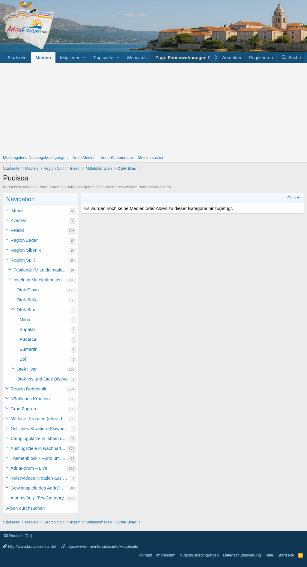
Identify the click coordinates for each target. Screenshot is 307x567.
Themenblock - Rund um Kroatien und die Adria (38, 458)
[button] (84, 57)
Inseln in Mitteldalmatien (37, 279)
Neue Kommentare (116, 157)
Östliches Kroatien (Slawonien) (40, 428)
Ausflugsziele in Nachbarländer (38, 448)
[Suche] (291, 57)
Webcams (137, 57)
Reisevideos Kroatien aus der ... (40, 478)
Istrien (16, 210)
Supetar (27, 329)
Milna (24, 319)
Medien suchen (151, 157)
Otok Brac (26, 309)
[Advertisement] (153, 108)
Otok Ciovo (27, 289)
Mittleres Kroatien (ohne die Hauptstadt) (39, 418)
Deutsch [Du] (18, 535)
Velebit (17, 230)
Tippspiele (103, 57)
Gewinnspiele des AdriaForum (39, 487)
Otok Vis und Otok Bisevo (42, 378)
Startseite (16, 57)
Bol (22, 359)
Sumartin (28, 349)
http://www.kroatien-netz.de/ (32, 546)
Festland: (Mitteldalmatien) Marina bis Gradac (41, 269)
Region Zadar (24, 240)
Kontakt (145, 555)
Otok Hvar (26, 368)
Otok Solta (26, 299)
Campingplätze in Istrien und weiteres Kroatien (39, 438)
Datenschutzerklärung (242, 555)
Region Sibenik (25, 250)
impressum (165, 555)
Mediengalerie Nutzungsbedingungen (35, 157)
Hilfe (269, 555)
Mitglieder (69, 57)
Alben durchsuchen (25, 508)
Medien (43, 57)
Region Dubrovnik (28, 388)
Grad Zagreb (23, 408)
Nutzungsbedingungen (199, 555)
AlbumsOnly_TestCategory (37, 497)
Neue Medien (83, 157)
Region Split (22, 259)
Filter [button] (292, 198)
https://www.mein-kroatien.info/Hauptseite (102, 546)
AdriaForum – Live (28, 468)
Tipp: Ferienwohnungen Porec (188, 57)
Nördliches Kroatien (30, 398)
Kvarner (18, 220)
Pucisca (28, 339)
